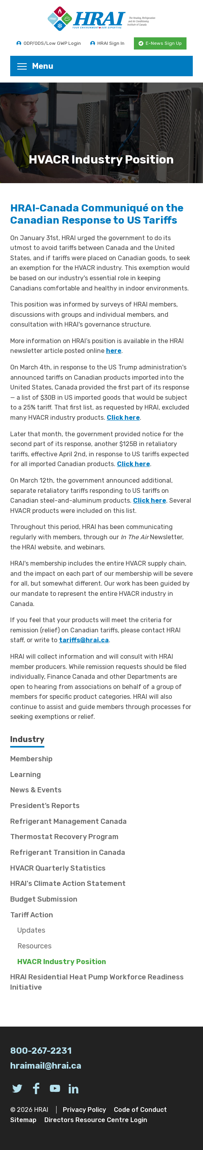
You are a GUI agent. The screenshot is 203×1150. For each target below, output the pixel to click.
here (113, 351)
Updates (31, 930)
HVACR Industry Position (61, 961)
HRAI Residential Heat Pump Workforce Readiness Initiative (97, 982)
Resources (34, 946)
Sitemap (23, 1120)
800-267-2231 (40, 1050)
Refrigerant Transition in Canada (67, 852)
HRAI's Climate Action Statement (68, 883)
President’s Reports (45, 805)
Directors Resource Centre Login (95, 1120)
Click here (123, 417)
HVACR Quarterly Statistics (58, 868)
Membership (31, 759)
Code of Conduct (140, 1109)
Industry (27, 739)
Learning (25, 774)
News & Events (36, 790)
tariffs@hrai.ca (84, 640)
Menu (35, 66)
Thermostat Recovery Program (64, 836)
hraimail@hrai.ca (45, 1065)
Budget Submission (43, 899)
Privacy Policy (84, 1109)
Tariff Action (31, 915)
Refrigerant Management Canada (68, 821)
